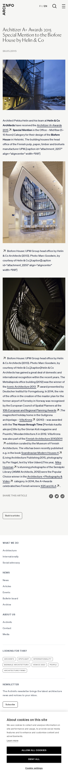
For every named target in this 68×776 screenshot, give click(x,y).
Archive (7, 604)
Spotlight (23, 659)
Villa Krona (25, 419)
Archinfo (7, 622)
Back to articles (12, 515)
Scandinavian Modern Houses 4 (40, 452)
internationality (42, 659)
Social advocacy (11, 562)
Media (6, 634)
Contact (7, 628)
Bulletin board (10, 598)
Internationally (10, 556)
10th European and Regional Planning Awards (29, 410)
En (45, 6)
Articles (7, 586)
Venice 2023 (39, 664)
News (6, 572)
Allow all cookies (33, 750)
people (53, 664)
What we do (11, 542)
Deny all (34, 759)
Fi (40, 6)
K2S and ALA (48, 486)
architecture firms (15, 670)
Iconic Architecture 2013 (21, 386)
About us (9, 614)
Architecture (10, 550)
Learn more (12, 740)
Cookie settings (34, 768)
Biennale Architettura (16, 664)
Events (6, 592)
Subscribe (10, 704)
